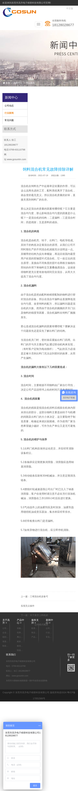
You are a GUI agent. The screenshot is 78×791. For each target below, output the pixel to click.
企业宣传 (5, 633)
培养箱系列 (20, 633)
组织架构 (5, 637)
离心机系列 (20, 637)
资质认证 (5, 641)
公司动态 (9, 105)
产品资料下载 (34, 637)
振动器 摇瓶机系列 (20, 646)
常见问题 (9, 120)
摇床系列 (20, 641)
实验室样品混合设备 (20, 628)
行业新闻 (30, 83)
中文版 (69, 8)
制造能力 (5, 646)
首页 (6, 83)
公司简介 (5, 628)
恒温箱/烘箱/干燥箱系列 (20, 650)
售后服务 (34, 633)
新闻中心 (17, 83)
